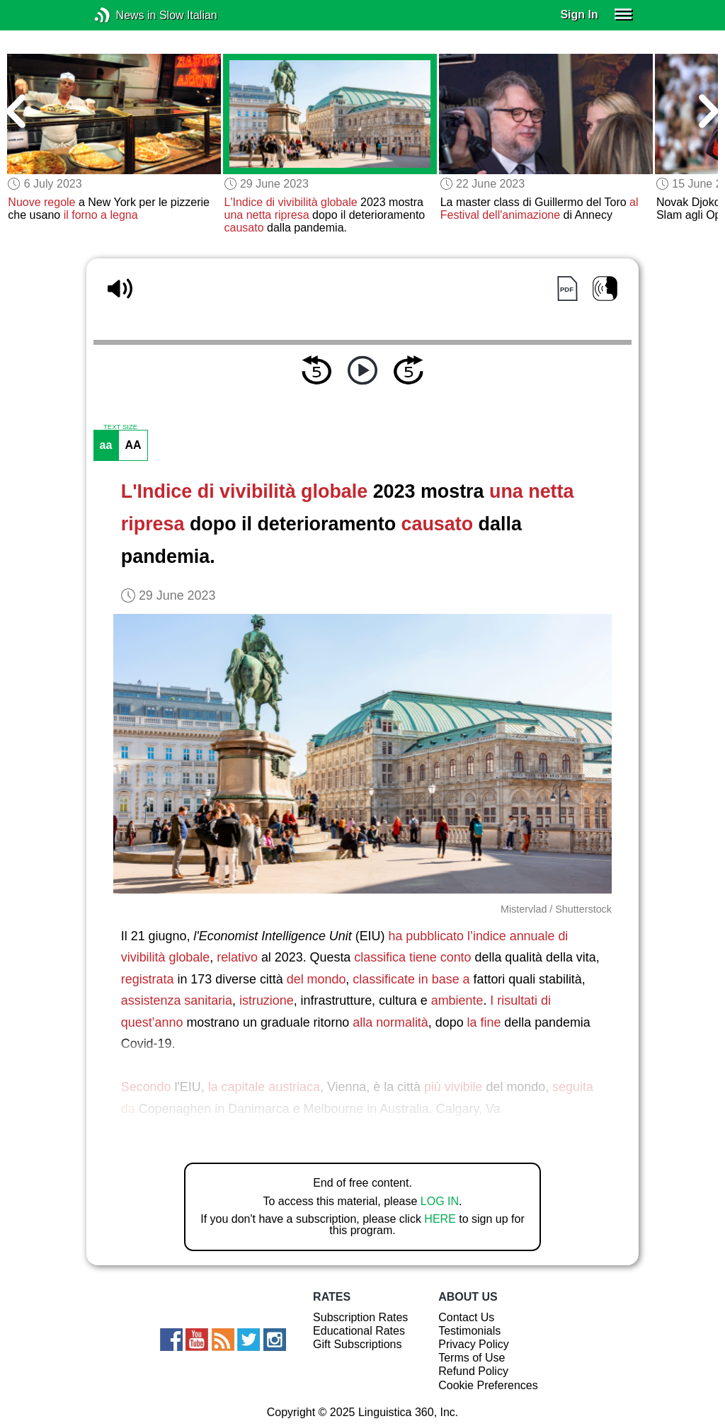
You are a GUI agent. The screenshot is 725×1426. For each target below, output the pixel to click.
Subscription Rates (360, 1317)
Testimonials (469, 1331)
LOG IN (440, 1201)
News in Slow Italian (123, 15)
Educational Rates (359, 1331)
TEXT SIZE (120, 426)
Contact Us (466, 1317)
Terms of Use (471, 1358)
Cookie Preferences (488, 1385)
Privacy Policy (473, 1344)
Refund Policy (473, 1371)
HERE (439, 1219)
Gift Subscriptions (357, 1344)
